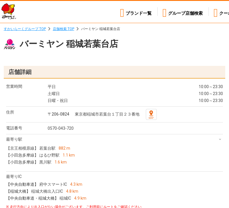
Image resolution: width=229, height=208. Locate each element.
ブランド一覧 (133, 11)
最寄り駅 (14, 139)
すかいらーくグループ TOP (25, 29)
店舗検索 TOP (63, 29)
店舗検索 (182, 11)
